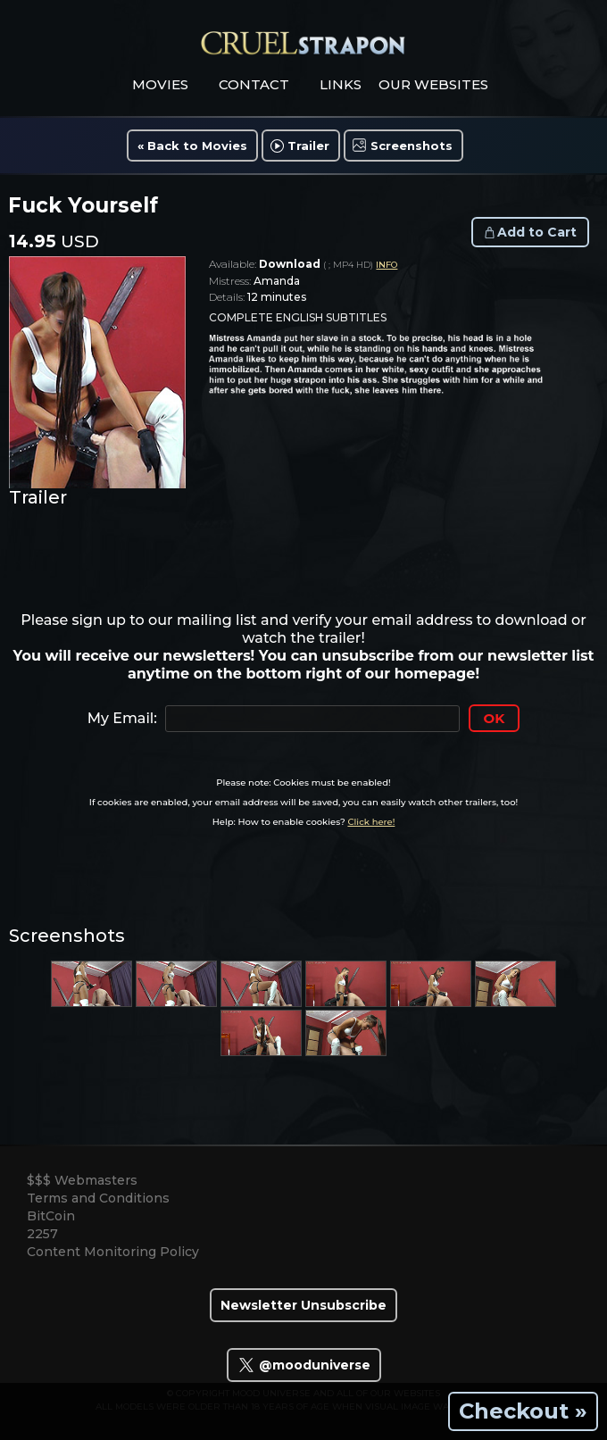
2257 (42, 1234)
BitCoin (51, 1216)
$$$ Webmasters (82, 1180)
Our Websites (433, 84)
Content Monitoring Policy (113, 1252)
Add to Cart (537, 232)
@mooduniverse (303, 1365)
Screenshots (411, 145)
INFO (386, 265)
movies (160, 84)
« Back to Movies (192, 145)
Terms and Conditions (98, 1198)
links (341, 84)
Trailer (308, 145)
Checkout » (523, 1411)
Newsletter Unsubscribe (303, 1305)
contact (254, 84)
